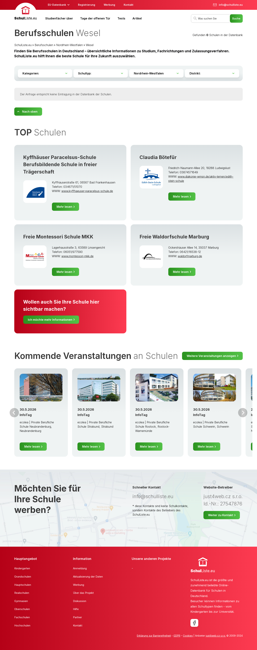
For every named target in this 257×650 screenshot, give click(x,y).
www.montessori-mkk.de (77, 256)
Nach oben (29, 111)
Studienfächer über (59, 18)
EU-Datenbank (57, 4)
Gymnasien (21, 601)
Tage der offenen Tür (95, 18)
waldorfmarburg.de (190, 256)
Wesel (90, 45)
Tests (121, 18)
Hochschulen (22, 625)
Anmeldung (80, 568)
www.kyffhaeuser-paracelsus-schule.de (87, 191)
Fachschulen (22, 617)
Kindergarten (22, 568)
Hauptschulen (22, 584)
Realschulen (21, 592)
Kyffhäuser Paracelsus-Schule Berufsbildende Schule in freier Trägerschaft (60, 164)
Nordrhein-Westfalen (69, 45)
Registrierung (86, 4)
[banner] (25, 12)
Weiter (242, 412)
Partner (77, 617)
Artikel (137, 18)
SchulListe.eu (23, 45)
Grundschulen (22, 576)
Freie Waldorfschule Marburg (174, 237)
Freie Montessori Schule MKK (58, 237)
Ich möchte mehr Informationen (50, 319)
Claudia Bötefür (158, 157)
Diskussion (79, 601)
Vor (14, 412)
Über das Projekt (83, 592)
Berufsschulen (44, 45)
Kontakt (128, 4)
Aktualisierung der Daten (88, 576)
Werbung (109, 4)
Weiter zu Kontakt (220, 515)
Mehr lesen (64, 206)
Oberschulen (22, 609)
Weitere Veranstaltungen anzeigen (211, 356)
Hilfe (76, 609)
